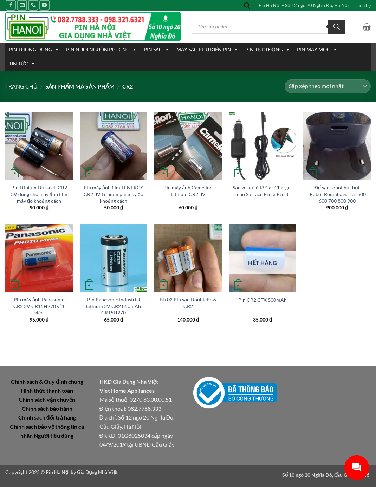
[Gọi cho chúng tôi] (33, 5)
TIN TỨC (22, 64)
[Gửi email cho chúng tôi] (22, 5)
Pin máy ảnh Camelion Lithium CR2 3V (188, 190)
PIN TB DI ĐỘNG (267, 50)
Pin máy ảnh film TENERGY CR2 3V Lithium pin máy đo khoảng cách (113, 193)
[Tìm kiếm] (336, 27)
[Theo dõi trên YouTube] (44, 5)
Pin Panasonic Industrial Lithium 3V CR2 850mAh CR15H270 (113, 306)
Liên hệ (363, 5)
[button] (367, 26)
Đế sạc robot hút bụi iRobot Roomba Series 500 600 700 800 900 (337, 193)
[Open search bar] (247, 5)
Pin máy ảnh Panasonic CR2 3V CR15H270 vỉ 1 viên (39, 306)
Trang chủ (21, 86)
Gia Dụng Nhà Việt (97, 472)
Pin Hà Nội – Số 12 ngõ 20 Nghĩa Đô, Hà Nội (304, 5)
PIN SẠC (156, 50)
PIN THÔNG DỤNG (34, 50)
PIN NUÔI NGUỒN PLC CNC (101, 50)
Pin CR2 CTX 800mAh (262, 300)
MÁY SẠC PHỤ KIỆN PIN (207, 50)
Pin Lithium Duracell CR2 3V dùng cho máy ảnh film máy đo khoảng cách (39, 193)
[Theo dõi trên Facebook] (11, 5)
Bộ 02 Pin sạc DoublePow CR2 (188, 303)
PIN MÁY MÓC (317, 50)
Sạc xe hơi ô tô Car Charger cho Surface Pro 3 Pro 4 (262, 190)
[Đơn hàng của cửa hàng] (328, 86)
